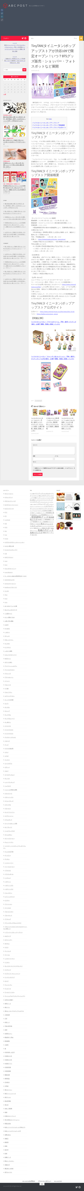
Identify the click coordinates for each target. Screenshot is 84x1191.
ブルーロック (8, 915)
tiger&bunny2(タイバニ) (11, 587)
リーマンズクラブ (10, 977)
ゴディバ (7, 767)
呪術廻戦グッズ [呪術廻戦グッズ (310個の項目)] (40, 516)
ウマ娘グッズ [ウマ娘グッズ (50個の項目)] (36, 498)
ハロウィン (8, 881)
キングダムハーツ (10, 718)
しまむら (7, 632)
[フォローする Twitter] (23, 38)
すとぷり (7, 636)
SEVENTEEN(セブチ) (10, 580)
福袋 (6, 1112)
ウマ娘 (6, 688)
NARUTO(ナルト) (9, 557)
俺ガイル (7, 1007)
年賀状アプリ (17, 184)
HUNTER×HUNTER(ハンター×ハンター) (14, 542)
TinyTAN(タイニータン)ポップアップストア (45, 123)
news (4, 138)
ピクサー (7, 900)
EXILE (6, 527)
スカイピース (8, 793)
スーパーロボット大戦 (11, 823)
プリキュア (8, 919)
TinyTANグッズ (38, 400)
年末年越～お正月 (7, 115)
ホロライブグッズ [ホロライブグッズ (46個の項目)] (44, 508)
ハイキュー (8, 878)
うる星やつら (8, 613)
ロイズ (6, 981)
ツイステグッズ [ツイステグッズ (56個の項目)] (35, 502)
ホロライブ (8, 936)
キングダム (8, 715)
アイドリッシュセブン (11, 666)
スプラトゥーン (9, 816)
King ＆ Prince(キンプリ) (11, 550)
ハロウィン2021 (9, 885)
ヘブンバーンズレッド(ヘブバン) (14, 932)
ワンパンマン (8, 985)
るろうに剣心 (8, 662)
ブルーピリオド (9, 911)
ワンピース (8, 988)
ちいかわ (7, 643)
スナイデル (8, 805)
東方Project (8, 1097)
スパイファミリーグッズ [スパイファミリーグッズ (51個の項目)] (45, 500)
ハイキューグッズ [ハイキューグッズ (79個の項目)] (42, 504)
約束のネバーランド (10, 1116)
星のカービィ (8, 1090)
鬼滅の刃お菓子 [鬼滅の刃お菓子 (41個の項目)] (46, 528)
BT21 (6, 512)
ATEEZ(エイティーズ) (10, 501)
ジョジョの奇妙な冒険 (11, 790)
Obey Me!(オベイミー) (10, 568)
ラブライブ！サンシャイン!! (12, 973)
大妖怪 (6, 1045)
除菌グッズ (8, 1157)
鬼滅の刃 (7, 1165)
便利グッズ (8, 1003)
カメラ (6, 703)
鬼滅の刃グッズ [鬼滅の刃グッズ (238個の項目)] (45, 530)
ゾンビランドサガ (10, 831)
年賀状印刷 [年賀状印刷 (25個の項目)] (38, 524)
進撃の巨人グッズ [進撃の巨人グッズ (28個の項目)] (38, 528)
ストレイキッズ (9, 801)
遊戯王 (6, 1138)
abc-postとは (58, 1181)
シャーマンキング (10, 782)
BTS (32, 38)
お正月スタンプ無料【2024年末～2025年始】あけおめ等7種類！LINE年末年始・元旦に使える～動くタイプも (14, 234)
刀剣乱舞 (7, 1015)
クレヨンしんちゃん (10, 737)
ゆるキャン (8, 658)
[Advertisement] (42, 23)
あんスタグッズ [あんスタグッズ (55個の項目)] (44, 496)
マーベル (7, 955)
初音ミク (7, 1022)
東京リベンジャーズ (10, 1093)
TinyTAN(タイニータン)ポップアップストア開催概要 (48, 125)
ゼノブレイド (8, 827)
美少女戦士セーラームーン (12, 1120)
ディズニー (8, 855)
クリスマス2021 (9, 730)
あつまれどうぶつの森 (11, 606)
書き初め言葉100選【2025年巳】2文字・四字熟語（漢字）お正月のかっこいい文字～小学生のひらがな (14, 119)
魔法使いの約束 (9, 1168)
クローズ (7, 741)
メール (56, 456)
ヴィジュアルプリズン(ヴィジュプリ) (15, 996)
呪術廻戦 (7, 1041)
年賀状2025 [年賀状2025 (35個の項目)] (33, 524)
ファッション (8, 904)
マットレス (8, 951)
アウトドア (8, 673)
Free (6, 535)
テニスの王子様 (9, 851)
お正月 (6, 625)
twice (6, 598)
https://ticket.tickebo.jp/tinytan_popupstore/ (52, 239)
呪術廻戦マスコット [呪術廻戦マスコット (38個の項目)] (48, 521)
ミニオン (7, 962)
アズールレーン (9, 677)
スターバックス (9, 797)
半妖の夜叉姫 (8, 1026)
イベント (7, 681)
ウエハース (8, 685)
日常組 (6, 1086)
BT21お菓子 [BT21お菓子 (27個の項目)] (32, 493)
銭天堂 (6, 1150)
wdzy (6, 602)
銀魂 (6, 1146)
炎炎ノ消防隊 (8, 1108)
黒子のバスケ (8, 1172)
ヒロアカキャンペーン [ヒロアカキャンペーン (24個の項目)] (39, 506)
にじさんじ (8, 647)
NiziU (6, 565)
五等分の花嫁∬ (9, 1000)
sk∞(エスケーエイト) (10, 583)
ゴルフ (6, 771)
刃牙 (6, 1018)
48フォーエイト (9, 493)
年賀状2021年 (8, 1056)
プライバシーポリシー (44, 1181)
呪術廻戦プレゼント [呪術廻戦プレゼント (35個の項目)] (38, 521)
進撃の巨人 (8, 1135)
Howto (6, 538)
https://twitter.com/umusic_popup (47, 314)
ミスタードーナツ (10, 958)
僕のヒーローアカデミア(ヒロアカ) (14, 1011)
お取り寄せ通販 (9, 621)
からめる (7, 628)
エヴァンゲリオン (10, 696)
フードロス (8, 908)
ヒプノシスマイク (10, 896)
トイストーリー (9, 863)
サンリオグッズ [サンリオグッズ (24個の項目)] (43, 497)
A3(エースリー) (9, 497)
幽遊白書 (7, 1075)
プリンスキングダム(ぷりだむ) (13, 923)
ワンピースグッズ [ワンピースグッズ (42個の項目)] (38, 510)
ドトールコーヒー (10, 866)
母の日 (6, 1105)
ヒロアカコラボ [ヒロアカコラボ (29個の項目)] (35, 508)
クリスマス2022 (9, 733)
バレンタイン (8, 893)
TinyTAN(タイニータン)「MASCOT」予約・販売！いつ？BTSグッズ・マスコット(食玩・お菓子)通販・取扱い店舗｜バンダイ (37, 424)
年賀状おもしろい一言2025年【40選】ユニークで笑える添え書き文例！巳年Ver (13, 165)
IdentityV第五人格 (9, 546)
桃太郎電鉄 (8, 1101)
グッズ (6, 745)
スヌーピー (8, 808)
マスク (6, 947)
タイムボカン (8, 835)
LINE (4, 184)
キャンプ (7, 711)
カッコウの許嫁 (9, 700)
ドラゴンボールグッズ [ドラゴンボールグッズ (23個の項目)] (44, 502)
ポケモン (7, 943)
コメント (35, 445)
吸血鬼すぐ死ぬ (9, 1037)
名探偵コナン (8, 1033)
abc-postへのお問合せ (28, 1181)
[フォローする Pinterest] (25, 38)
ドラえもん (8, 870)
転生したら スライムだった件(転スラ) (15, 1127)
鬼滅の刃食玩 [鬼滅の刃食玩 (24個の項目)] (34, 534)
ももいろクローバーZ (10, 655)
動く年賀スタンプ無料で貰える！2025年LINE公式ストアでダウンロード (14, 142)
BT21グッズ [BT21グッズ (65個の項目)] (39, 493)
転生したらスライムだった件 (13, 1131)
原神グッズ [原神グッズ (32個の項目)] (34, 513)
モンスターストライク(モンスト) (14, 966)
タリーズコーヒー (10, 838)
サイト (34, 462)
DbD (6, 523)
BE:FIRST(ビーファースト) (11, 505)
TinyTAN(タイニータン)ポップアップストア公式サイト (49, 127)
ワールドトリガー (10, 992)
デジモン (7, 859)
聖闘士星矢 (8, 1123)
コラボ (6, 756)
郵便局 (6, 1142)
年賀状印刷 (8, 1067)
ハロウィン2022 (9, 889)
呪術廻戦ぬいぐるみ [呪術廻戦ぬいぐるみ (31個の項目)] (36, 515)
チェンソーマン (9, 842)
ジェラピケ (8, 786)
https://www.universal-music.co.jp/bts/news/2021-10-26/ (57, 312)
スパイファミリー (10, 812)
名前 (34, 456)
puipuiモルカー (9, 572)
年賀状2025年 (10, 138)
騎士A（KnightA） (9, 1161)
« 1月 (4, 94)
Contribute (7, 520)
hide (50, 119)
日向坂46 (7, 1082)
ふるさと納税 (8, 651)
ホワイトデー (8, 940)
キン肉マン (8, 722)
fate (6, 531)
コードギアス (8, 763)
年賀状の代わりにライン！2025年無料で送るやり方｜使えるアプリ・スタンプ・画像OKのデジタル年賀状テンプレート (14, 188)
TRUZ (6, 595)
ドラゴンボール (9, 874)
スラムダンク (8, 820)
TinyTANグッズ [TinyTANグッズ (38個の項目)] (35, 495)
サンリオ (7, 778)
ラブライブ (8, 970)
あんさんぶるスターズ (11, 610)
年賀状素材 (8, 1071)
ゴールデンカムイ (10, 775)
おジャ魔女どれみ (10, 617)
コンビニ (7, 760)
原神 (6, 1030)
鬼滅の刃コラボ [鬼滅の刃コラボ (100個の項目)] (36, 532)
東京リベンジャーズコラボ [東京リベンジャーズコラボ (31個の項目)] (45, 526)
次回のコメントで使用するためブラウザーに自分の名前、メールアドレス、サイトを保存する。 (54, 469)
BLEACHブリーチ (9, 508)
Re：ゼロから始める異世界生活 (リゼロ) (16, 576)
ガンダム (7, 707)
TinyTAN (7, 591)
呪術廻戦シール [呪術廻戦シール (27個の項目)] (41, 519)
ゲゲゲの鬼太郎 (9, 748)
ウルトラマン (8, 692)
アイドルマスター (10, 670)
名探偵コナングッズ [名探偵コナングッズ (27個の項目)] (41, 512)
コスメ (6, 752)
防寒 (6, 1153)
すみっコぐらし (9, 640)
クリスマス (8, 726)
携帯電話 (7, 1078)
